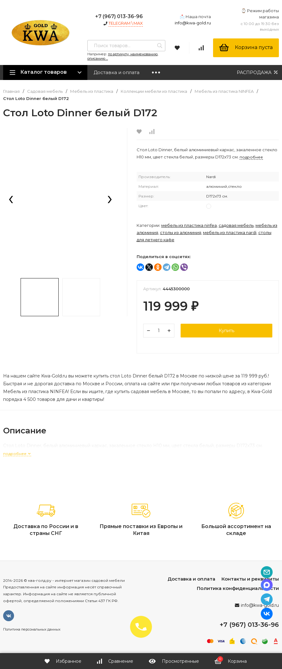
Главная (11, 91)
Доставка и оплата (116, 72)
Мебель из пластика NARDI (229, 232)
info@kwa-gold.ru (193, 22)
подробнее (17, 453)
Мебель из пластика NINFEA (224, 91)
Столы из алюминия (180, 232)
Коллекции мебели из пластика (154, 91)
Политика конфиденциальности (238, 588)
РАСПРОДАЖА (258, 72)
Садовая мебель (45, 91)
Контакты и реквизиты (250, 579)
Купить (226, 330)
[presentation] (11, 200)
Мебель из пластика (91, 91)
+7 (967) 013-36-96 (119, 16)
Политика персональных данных (32, 629)
